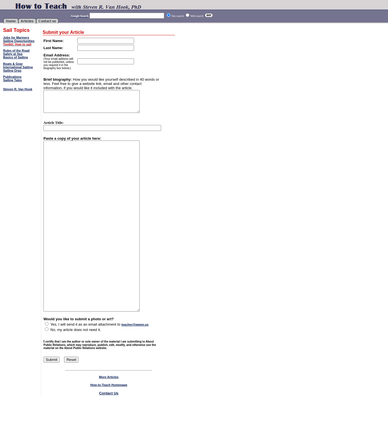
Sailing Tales (12, 80)
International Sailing (18, 67)
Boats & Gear (13, 63)
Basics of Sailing (15, 57)
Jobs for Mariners (16, 37)
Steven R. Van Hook (17, 89)
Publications (12, 76)
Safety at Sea (12, 54)
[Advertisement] (21, 111)
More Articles (109, 412)
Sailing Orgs (12, 70)
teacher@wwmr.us (134, 359)
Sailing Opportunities (18, 41)
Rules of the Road (16, 50)
